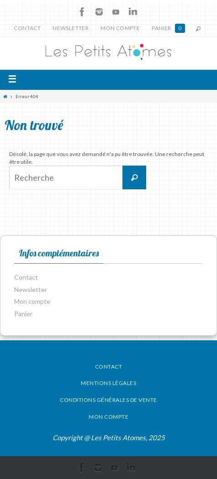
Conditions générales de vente (108, 399)
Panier (168, 28)
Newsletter (71, 28)
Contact (27, 28)
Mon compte (120, 28)
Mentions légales (108, 383)
